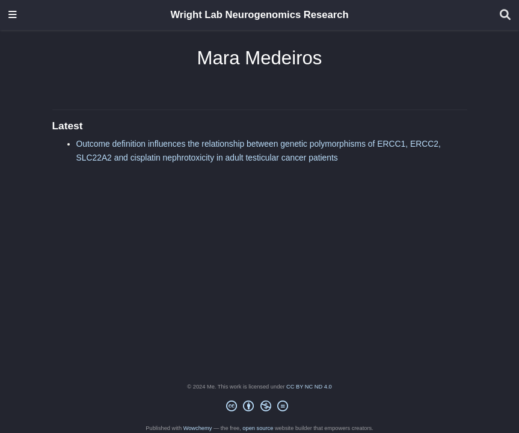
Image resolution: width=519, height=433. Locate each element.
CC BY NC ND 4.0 (309, 387)
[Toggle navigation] (12, 15)
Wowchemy (197, 428)
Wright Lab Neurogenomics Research (259, 14)
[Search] (505, 15)
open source (257, 428)
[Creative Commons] (259, 408)
